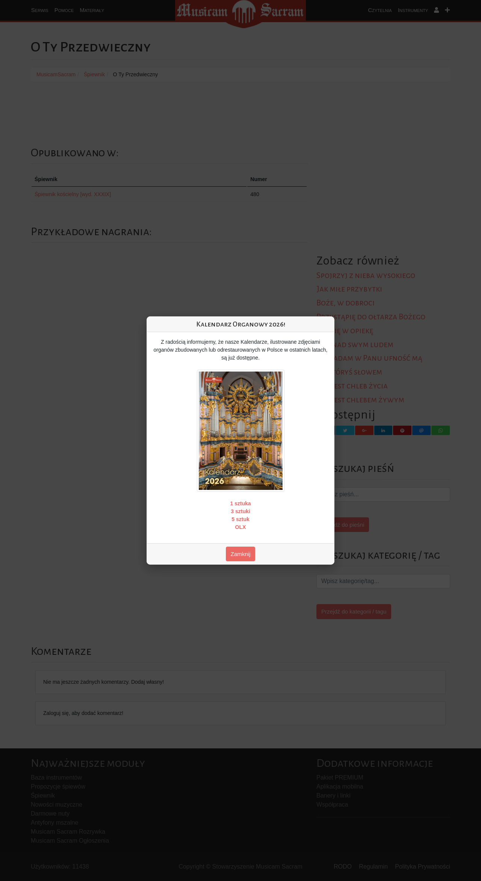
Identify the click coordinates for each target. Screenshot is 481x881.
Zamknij (241, 554)
